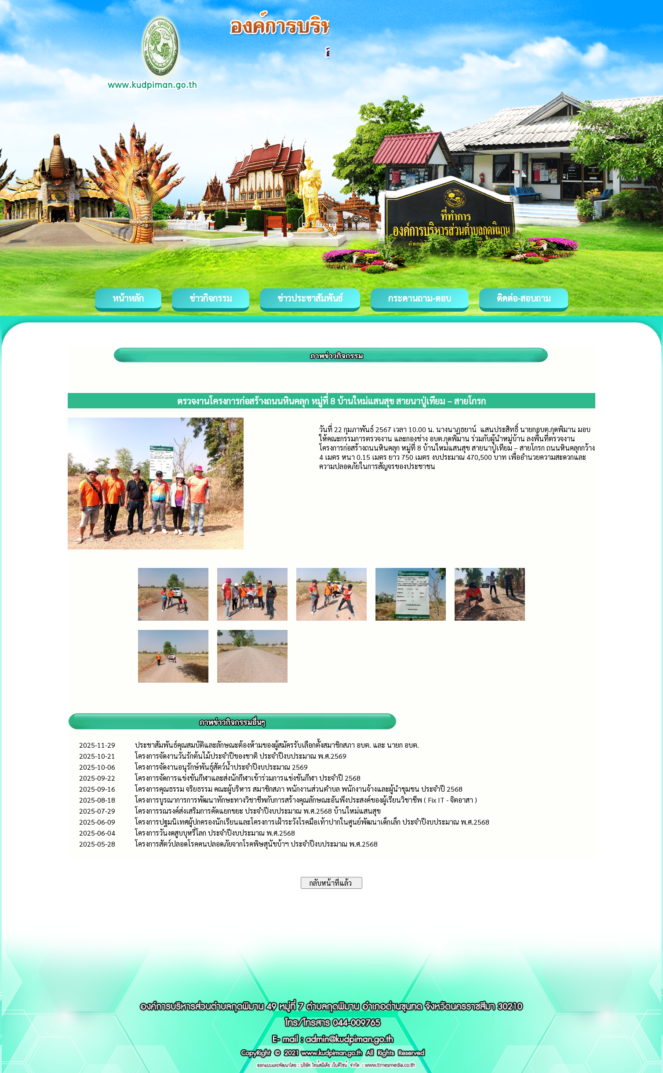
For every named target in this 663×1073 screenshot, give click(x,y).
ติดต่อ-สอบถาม (523, 298)
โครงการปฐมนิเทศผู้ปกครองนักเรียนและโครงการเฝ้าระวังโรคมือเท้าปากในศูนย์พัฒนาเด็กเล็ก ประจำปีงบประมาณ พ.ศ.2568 (312, 821)
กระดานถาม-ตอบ (419, 298)
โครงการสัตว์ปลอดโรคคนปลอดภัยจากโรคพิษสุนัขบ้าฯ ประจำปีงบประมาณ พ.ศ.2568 (256, 843)
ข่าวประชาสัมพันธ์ (309, 298)
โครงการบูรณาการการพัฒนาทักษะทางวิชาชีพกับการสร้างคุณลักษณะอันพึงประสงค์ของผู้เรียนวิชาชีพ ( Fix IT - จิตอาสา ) (306, 799)
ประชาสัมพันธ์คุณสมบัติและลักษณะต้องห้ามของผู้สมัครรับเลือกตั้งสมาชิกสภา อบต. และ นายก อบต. (277, 744)
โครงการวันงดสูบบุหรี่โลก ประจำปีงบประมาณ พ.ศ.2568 (215, 832)
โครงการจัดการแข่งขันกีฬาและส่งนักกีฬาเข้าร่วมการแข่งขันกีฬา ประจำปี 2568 (248, 777)
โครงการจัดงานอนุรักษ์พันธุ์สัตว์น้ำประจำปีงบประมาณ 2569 (221, 766)
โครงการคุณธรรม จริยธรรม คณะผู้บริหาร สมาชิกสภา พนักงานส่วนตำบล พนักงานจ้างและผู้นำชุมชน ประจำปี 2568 (299, 788)
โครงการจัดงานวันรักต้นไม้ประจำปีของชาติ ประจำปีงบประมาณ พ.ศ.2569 (240, 755)
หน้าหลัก (128, 298)
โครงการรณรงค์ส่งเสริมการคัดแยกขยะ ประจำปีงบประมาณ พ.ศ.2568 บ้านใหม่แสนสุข (258, 810)
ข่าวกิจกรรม (210, 298)
